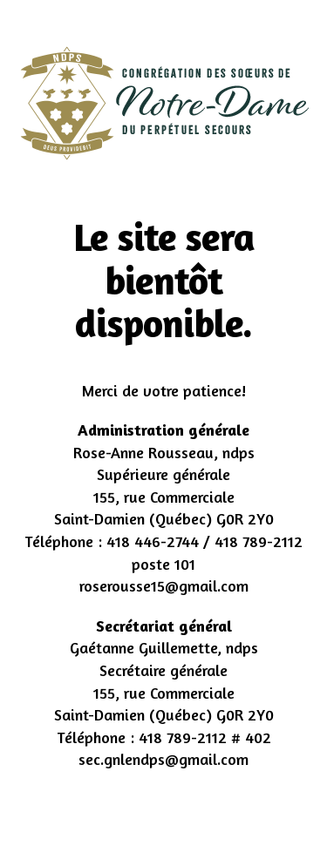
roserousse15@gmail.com (164, 585)
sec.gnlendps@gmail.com (163, 758)
